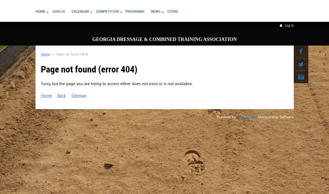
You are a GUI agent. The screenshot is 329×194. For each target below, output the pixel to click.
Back (61, 95)
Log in (289, 25)
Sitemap (78, 95)
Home (45, 54)
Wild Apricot (247, 117)
